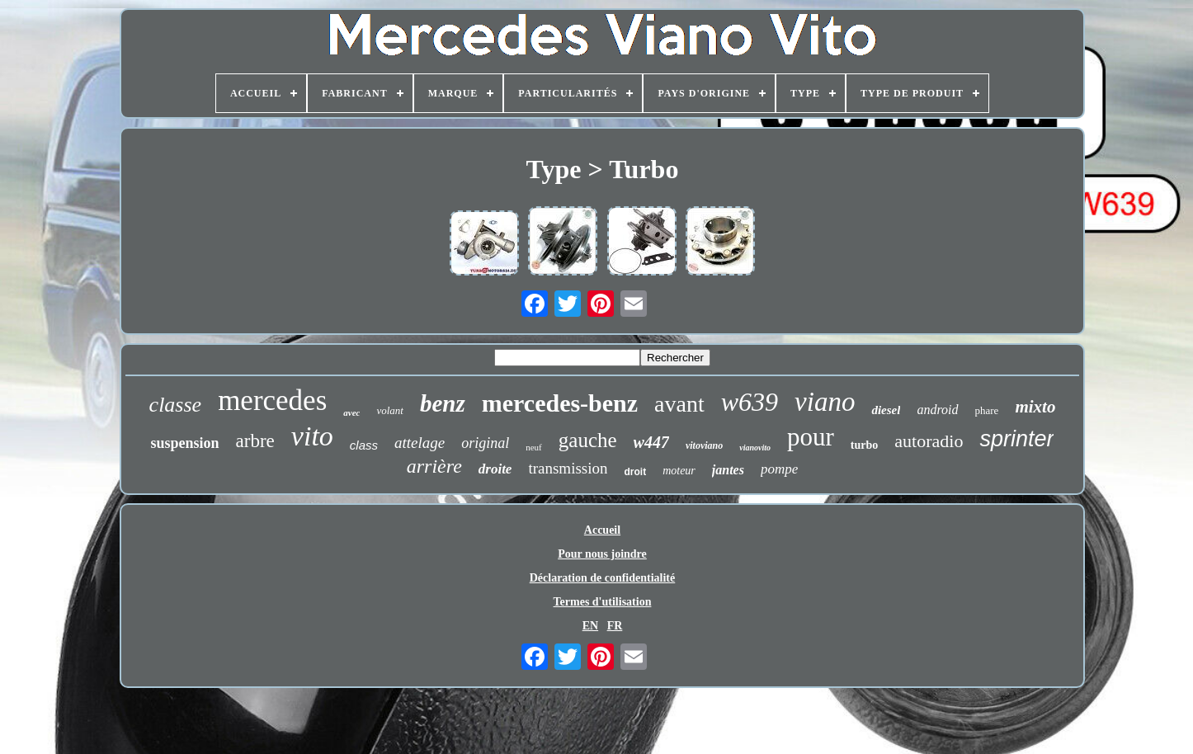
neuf (534, 447)
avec (351, 412)
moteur (679, 470)
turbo (864, 445)
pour (810, 436)
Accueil (602, 530)
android (937, 410)
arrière (434, 466)
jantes (728, 470)
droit (635, 472)
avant (679, 404)
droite (495, 469)
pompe (779, 469)
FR (615, 626)
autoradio (928, 441)
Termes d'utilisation (603, 602)
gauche (588, 440)
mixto (1035, 407)
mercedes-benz (560, 403)
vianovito (755, 447)
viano (825, 402)
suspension (185, 443)
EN (590, 626)
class (364, 445)
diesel (885, 410)
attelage (419, 442)
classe (175, 405)
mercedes (272, 400)
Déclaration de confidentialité (603, 578)
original (485, 443)
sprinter (1016, 438)
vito (312, 436)
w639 (749, 402)
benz (442, 403)
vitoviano (704, 445)
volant (389, 410)
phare (987, 410)
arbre (255, 441)
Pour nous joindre (602, 554)
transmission (567, 468)
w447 (651, 442)
